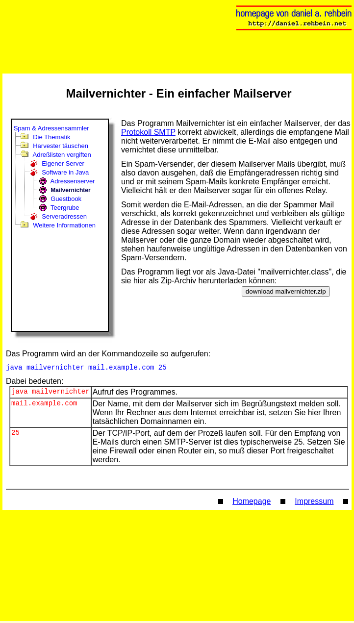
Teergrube (65, 207)
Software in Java (65, 172)
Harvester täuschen (60, 146)
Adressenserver (73, 181)
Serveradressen (64, 216)
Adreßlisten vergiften (62, 154)
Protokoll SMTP (148, 132)
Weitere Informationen (64, 225)
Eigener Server (63, 163)
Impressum (314, 503)
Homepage (251, 503)
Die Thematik (51, 137)
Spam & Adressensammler (51, 128)
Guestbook (66, 198)
